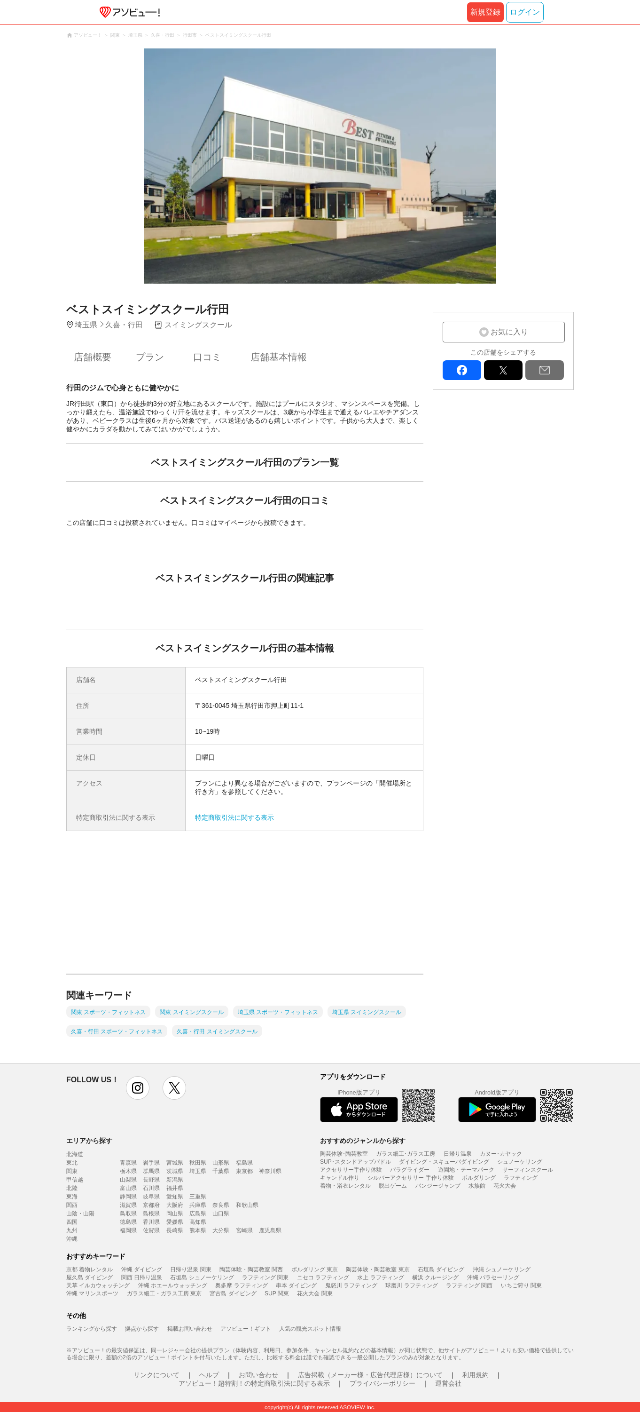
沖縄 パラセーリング (493, 1277)
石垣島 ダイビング (441, 1269)
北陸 (72, 1188)
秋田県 (197, 1162)
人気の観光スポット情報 (310, 1328)
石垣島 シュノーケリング (202, 1277)
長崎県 (174, 1230)
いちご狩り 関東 (521, 1285)
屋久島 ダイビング (89, 1277)
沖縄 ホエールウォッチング (172, 1285)
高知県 (197, 1222)
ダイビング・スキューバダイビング (444, 1161)
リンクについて (156, 1375)
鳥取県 (128, 1213)
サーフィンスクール (527, 1169)
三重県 (197, 1196)
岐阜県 (151, 1196)
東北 (72, 1162)
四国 (72, 1222)
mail (544, 370)
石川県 (151, 1188)
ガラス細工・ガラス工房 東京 (164, 1293)
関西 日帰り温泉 (141, 1277)
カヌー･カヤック (501, 1153)
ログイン (525, 12)
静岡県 (128, 1196)
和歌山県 (247, 1205)
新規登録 (485, 12)
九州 (72, 1230)
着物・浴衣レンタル (345, 1185)
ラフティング (521, 1177)
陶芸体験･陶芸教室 (344, 1153)
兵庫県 (197, 1205)
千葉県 (220, 1171)
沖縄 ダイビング (141, 1269)
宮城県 (174, 1162)
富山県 (128, 1188)
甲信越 (74, 1179)
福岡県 (128, 1230)
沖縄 (72, 1239)
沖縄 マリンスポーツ (92, 1293)
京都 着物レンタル (89, 1269)
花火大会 (504, 1185)
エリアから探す (89, 1140)
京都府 (151, 1205)
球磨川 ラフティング (411, 1285)
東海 (72, 1196)
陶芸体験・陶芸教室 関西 (251, 1269)
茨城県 (174, 1171)
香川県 (151, 1222)
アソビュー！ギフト (245, 1328)
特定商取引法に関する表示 (234, 817)
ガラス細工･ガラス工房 (405, 1153)
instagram (137, 1088)
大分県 (220, 1230)
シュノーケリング (519, 1161)
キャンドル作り (339, 1177)
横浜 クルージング (435, 1277)
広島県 (197, 1213)
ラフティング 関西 (469, 1285)
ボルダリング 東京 (314, 1269)
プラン (150, 357)
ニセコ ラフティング (323, 1277)
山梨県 (128, 1179)
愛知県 (174, 1196)
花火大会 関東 (314, 1293)
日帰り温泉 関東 (190, 1269)
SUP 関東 (277, 1293)
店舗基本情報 (278, 357)
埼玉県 (197, 1171)
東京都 (244, 1171)
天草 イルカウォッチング (98, 1285)
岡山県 (174, 1213)
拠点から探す (142, 1328)
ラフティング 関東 (265, 1277)
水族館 (476, 1185)
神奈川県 (270, 1171)
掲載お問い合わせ (189, 1328)
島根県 (151, 1213)
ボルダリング (479, 1177)
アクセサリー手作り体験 (351, 1169)
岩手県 (151, 1162)
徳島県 (128, 1222)
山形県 (220, 1162)
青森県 (128, 1162)
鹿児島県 (270, 1230)
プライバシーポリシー (382, 1383)
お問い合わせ (258, 1375)
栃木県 (128, 1171)
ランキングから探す (91, 1328)
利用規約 (475, 1375)
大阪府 (174, 1205)
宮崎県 (244, 1230)
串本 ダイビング (296, 1285)
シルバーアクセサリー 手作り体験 (410, 1177)
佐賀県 (151, 1230)
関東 (72, 1171)
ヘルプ (209, 1375)
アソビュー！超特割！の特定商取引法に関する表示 (254, 1383)
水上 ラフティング (380, 1277)
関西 (72, 1205)
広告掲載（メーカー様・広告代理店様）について (370, 1375)
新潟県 (174, 1179)
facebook (462, 370)
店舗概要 (92, 357)
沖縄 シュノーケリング (502, 1269)
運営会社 (448, 1383)
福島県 (244, 1162)
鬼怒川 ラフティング (351, 1285)
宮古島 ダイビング (233, 1293)
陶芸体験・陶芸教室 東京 (377, 1269)
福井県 (174, 1188)
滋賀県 (128, 1205)
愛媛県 (174, 1222)
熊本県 (197, 1230)
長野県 (151, 1179)
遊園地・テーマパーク (466, 1169)
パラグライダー (409, 1169)
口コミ (207, 357)
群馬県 (151, 1171)
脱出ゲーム (393, 1185)
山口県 (220, 1213)
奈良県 (220, 1205)
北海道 (74, 1154)
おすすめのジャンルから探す (363, 1140)
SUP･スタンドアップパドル (355, 1161)
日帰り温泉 (458, 1153)
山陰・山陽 (80, 1213)
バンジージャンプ (437, 1185)
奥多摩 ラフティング (241, 1285)
